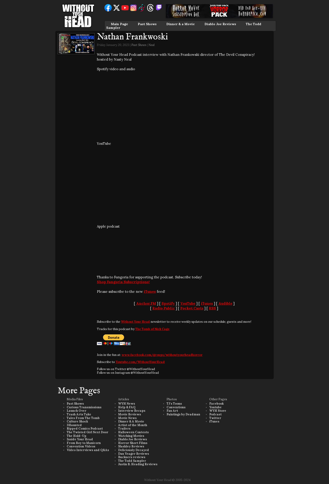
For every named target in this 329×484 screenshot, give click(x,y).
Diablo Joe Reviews (220, 24)
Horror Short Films (132, 443)
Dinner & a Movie (180, 24)
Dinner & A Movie (131, 421)
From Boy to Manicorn (84, 443)
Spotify (168, 303)
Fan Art (172, 411)
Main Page (119, 24)
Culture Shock (77, 421)
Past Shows (147, 24)
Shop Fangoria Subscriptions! (123, 282)
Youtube (215, 407)
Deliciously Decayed (133, 450)
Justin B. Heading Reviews (137, 464)
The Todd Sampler (132, 461)
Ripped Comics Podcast (85, 428)
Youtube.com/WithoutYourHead (140, 362)
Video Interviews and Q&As (88, 450)
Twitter (215, 418)
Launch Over (76, 411)
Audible (225, 303)
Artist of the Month (132, 425)
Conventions (176, 407)
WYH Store (217, 411)
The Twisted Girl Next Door (87, 432)
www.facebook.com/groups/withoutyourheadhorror (162, 355)
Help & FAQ (126, 407)
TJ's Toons (174, 404)
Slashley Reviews (131, 446)
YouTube (187, 303)
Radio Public (163, 308)
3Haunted (74, 425)
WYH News (126, 404)
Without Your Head (135, 322)
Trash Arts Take (79, 414)
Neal (152, 45)
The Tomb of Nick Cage (152, 329)
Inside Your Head (80, 439)
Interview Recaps (131, 411)
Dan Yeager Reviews (133, 454)
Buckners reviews (131, 457)
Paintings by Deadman (183, 414)
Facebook (216, 404)
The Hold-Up (76, 436)
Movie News (127, 418)
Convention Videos (81, 446)
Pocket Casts (191, 308)
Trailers (124, 428)
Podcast (215, 414)
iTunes (150, 291)
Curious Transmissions (84, 407)
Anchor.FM (146, 303)
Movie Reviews (129, 414)
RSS (212, 308)
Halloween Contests (133, 432)
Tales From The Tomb (83, 418)
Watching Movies (131, 436)
